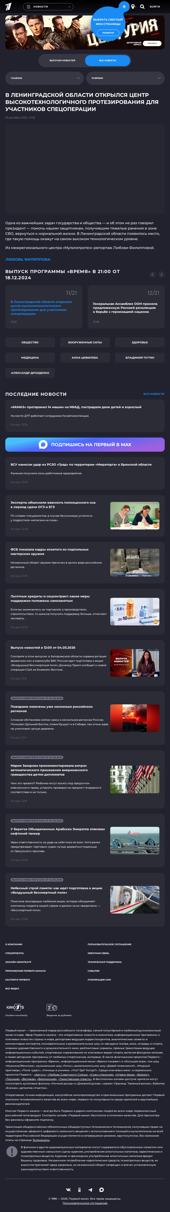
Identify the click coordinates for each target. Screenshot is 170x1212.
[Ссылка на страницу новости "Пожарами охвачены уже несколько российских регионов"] (85, 718)
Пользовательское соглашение (109, 944)
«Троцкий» (12, 1079)
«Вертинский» (47, 1079)
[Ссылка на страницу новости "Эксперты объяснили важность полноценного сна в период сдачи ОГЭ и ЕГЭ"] (85, 515)
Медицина (30, 357)
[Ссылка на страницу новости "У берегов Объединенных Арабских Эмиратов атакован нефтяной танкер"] (85, 840)
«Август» (40, 1074)
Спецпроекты (14, 953)
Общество (30, 342)
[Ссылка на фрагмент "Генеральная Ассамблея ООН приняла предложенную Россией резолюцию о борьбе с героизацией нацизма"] (126, 307)
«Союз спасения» (101, 1074)
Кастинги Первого (17, 979)
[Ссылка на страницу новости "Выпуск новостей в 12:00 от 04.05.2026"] (85, 663)
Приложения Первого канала (25, 970)
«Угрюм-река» (125, 1074)
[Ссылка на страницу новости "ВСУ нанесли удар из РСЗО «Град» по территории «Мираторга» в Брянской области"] (85, 473)
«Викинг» (142, 1074)
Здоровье (140, 342)
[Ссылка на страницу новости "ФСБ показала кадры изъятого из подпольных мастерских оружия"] (85, 562)
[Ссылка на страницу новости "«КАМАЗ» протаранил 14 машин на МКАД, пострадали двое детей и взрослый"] (85, 416)
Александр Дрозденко (30, 373)
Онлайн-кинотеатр (18, 962)
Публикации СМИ (99, 979)
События (93, 970)
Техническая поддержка (105, 962)
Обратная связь (98, 953)
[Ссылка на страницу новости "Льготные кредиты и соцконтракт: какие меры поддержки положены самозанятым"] (85, 611)
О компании (13, 944)
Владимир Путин (140, 357)
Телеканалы (41, 1140)
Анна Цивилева (85, 357)
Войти (155, 6)
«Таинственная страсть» (75, 1079)
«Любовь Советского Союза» (67, 1074)
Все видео (12, 988)
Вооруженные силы (85, 342)
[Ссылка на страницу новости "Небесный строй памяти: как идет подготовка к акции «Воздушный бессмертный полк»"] (85, 899)
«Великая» (28, 1079)
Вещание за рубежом (58, 1010)
